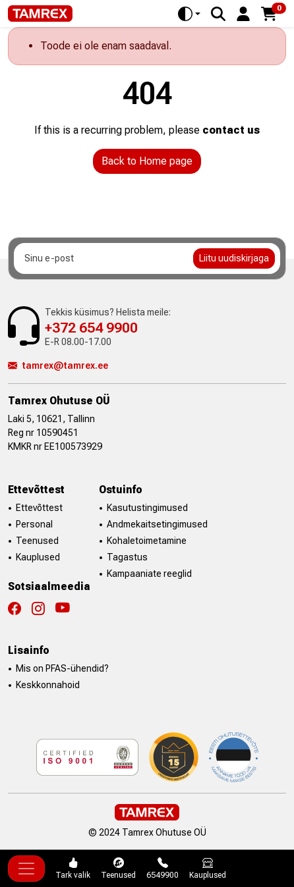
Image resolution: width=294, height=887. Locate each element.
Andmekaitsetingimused (157, 524)
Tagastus (127, 557)
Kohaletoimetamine (147, 540)
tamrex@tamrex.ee (58, 365)
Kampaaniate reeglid (149, 573)
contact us (231, 130)
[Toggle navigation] (26, 868)
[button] (243, 13)
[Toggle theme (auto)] (189, 14)
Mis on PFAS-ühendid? (62, 668)
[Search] (218, 14)
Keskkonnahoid (48, 685)
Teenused (37, 540)
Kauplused (38, 557)
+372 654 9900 (91, 327)
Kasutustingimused (147, 507)
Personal (34, 524)
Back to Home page (147, 161)
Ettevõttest (39, 507)
